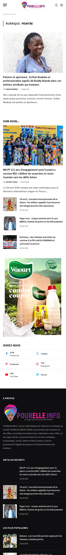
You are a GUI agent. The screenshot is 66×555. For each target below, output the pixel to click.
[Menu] (5, 5)
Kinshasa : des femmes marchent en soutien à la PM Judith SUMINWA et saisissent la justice (37, 240)
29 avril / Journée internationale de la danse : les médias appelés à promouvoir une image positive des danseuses (40, 202)
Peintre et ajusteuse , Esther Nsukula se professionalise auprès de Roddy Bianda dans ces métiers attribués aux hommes (32, 80)
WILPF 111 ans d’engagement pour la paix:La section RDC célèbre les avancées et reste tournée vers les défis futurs (29, 173)
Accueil (6, 14)
